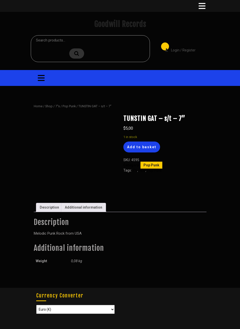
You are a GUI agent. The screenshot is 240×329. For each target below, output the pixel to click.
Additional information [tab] (83, 207)
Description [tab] (49, 207)
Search (76, 53)
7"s (57, 106)
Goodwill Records (120, 24)
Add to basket (141, 147)
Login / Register (178, 46)
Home (38, 106)
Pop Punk (69, 106)
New (142, 170)
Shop (49, 106)
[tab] (201, 6)
